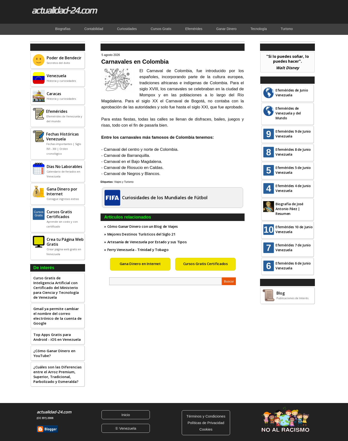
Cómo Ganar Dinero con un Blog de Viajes (142, 226)
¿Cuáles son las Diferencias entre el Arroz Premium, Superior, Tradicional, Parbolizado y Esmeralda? (57, 374)
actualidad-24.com (63, 10)
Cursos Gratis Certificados (205, 263)
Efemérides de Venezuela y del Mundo (288, 113)
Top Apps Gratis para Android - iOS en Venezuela (57, 337)
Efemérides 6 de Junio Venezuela (293, 265)
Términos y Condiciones (206, 416)
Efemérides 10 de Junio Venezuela (294, 229)
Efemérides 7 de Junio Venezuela (293, 247)
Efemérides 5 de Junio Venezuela (293, 170)
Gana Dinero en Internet (140, 263)
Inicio (125, 415)
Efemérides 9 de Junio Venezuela (293, 133)
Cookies (205, 429)
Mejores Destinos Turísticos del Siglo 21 (141, 234)
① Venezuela (125, 428)
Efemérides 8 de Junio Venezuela (293, 152)
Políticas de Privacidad (206, 423)
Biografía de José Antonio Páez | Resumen (289, 209)
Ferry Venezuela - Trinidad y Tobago (138, 249)
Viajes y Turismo (124, 181)
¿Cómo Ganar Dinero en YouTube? (54, 353)
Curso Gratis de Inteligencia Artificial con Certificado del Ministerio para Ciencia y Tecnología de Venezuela (56, 287)
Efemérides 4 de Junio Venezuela (293, 188)
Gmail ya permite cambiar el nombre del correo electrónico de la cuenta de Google (57, 316)
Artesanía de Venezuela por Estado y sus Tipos (147, 241)
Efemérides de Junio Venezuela (292, 92)
